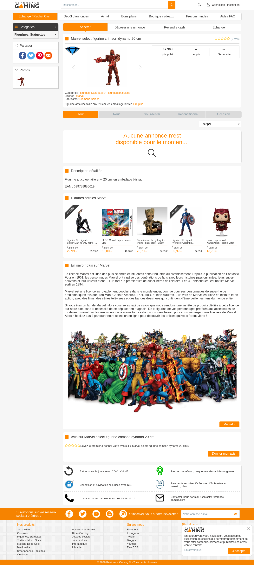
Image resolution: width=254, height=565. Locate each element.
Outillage (22, 554)
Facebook (133, 529)
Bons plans (129, 16)
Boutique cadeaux (161, 16)
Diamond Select (89, 99)
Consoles (22, 533)
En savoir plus (192, 549)
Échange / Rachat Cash (35, 16)
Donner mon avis (224, 453)
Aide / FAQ (227, 16)
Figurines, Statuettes (29, 536)
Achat (105, 16)
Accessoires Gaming (84, 529)
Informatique (79, 543)
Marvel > (230, 424)
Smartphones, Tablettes (31, 551)
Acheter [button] (85, 27)
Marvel (80, 95)
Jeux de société (81, 536)
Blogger (131, 540)
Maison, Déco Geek (28, 543)
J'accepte (238, 551)
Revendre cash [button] (174, 27)
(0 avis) (235, 38)
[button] (35, 27)
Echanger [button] (219, 27)
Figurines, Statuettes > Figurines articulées (104, 92)
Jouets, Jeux (79, 540)
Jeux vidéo (23, 529)
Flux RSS (132, 547)
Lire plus (138, 104)
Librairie (76, 547)
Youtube (132, 543)
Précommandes (197, 16)
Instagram (133, 533)
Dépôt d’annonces (76, 16)
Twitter (131, 536)
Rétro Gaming (80, 533)
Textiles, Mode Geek (29, 540)
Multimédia (23, 547)
